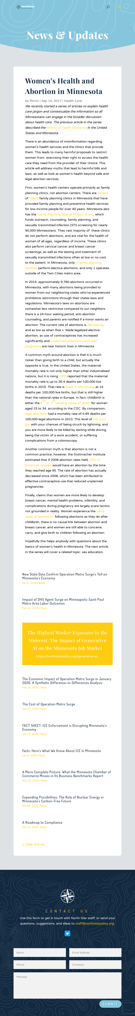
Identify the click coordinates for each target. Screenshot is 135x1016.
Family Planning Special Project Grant (65, 214)
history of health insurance (66, 128)
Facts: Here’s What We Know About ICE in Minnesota (61, 750)
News (42, 582)
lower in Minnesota (79, 387)
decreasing (95, 325)
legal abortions (36, 414)
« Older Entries (33, 844)
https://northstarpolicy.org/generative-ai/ (67, 656)
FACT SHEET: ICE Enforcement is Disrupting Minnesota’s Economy (64, 727)
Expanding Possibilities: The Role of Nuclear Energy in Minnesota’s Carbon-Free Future (63, 799)
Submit (110, 1004)
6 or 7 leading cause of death (65, 402)
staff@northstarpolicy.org (94, 940)
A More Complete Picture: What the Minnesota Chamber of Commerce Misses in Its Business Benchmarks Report (66, 774)
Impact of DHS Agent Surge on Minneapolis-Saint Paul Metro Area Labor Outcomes (63, 601)
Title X (33, 198)
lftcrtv (34, 101)
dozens (102, 193)
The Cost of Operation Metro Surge (48, 704)
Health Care (73, 101)
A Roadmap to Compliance (42, 822)
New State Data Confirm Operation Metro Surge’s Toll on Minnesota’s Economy (64, 576)
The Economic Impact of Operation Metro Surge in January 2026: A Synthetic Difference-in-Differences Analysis (66, 680)
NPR (63, 376)
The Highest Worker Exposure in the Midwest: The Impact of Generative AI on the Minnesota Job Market (67, 640)
